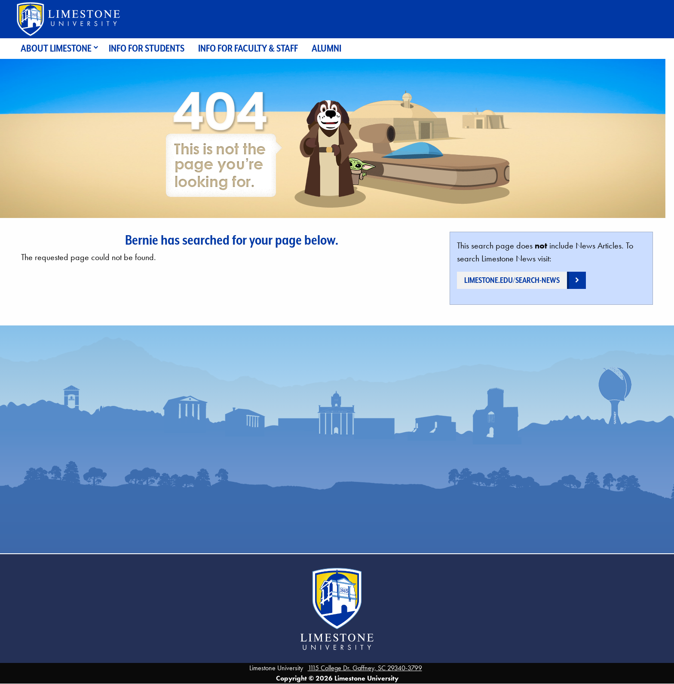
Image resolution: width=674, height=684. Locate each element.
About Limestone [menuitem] (56, 48)
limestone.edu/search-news (512, 280)
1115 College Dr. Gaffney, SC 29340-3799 (365, 667)
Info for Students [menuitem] (146, 48)
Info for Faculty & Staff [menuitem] (248, 48)
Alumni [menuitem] (326, 48)
